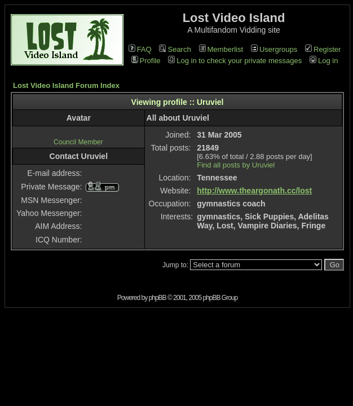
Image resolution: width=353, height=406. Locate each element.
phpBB (157, 298)
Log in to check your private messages (235, 60)
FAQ (140, 49)
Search (175, 49)
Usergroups (274, 49)
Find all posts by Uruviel (236, 165)
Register (323, 49)
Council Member (78, 142)
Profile (146, 60)
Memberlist (221, 49)
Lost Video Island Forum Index (66, 85)
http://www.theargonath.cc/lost (254, 190)
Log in (324, 60)
